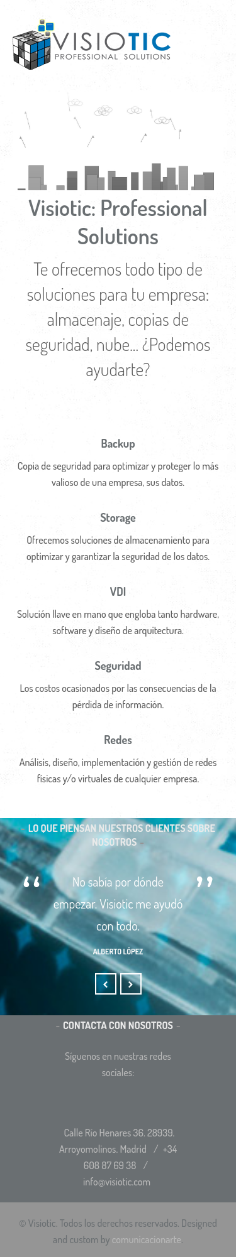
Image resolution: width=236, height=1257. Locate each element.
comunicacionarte (146, 1239)
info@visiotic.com (116, 1181)
